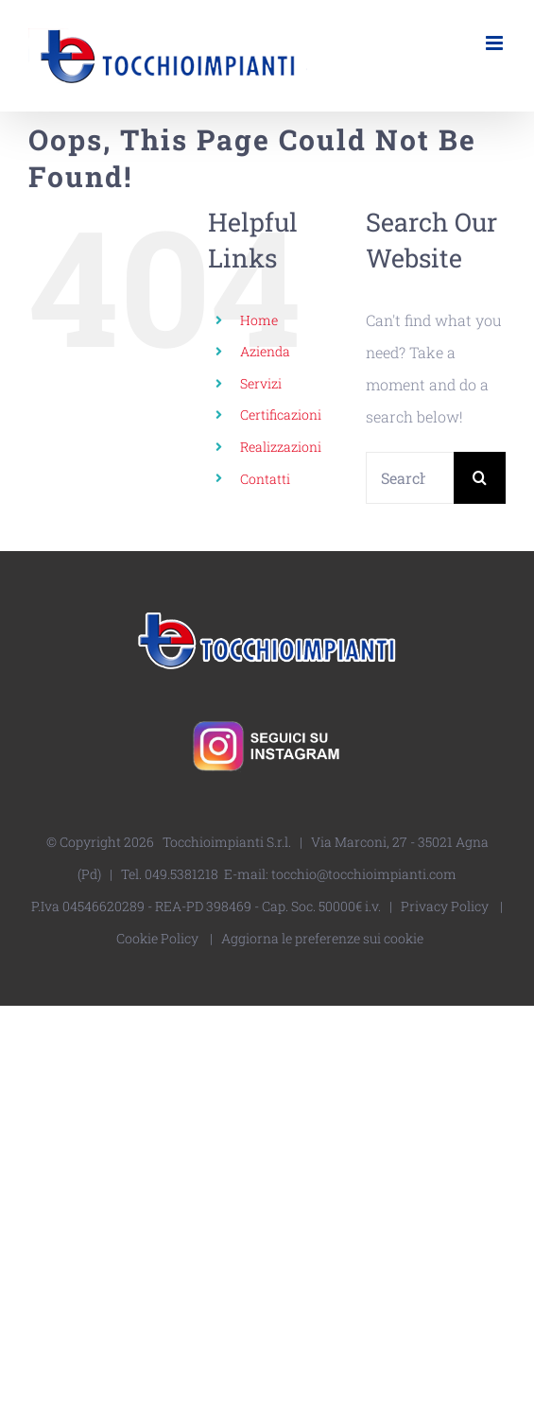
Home (259, 320)
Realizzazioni (280, 447)
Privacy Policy (445, 906)
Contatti (265, 479)
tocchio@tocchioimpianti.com (363, 874)
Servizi (261, 383)
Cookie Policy (157, 938)
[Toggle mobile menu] (496, 43)
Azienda (265, 351)
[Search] (480, 478)
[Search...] (410, 478)
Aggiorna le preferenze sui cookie (322, 938)
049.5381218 (181, 874)
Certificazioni (280, 414)
